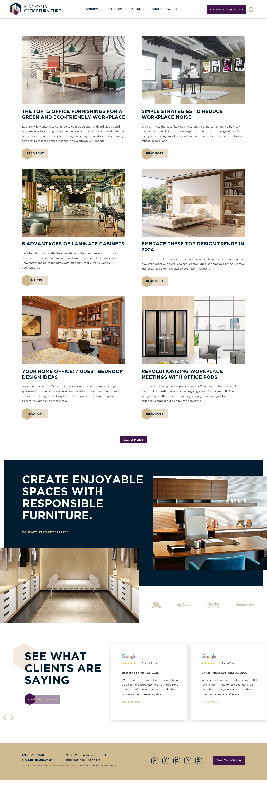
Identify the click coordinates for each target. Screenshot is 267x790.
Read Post (35, 155)
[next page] (13, 727)
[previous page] (5, 727)
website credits (109, 775)
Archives (93, 9)
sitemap (95, 775)
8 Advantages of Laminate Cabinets (73, 248)
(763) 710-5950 (33, 765)
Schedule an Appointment (226, 10)
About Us (138, 9)
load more (133, 450)
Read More (131, 712)
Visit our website (166, 9)
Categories (115, 9)
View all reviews (44, 710)
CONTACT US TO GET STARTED (47, 542)
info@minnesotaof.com (38, 770)
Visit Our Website (229, 770)
